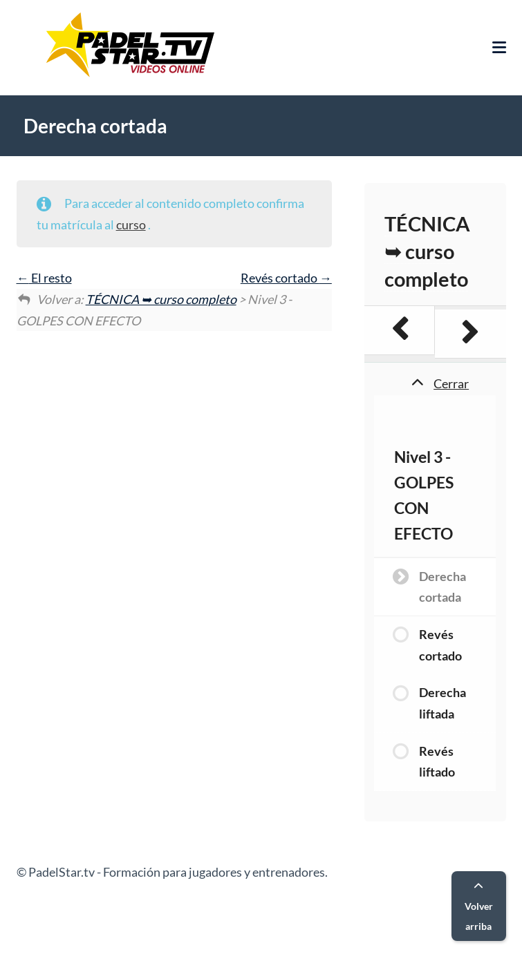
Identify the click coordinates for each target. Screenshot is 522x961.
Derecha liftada (442, 703)
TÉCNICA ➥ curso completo (161, 299)
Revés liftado (437, 761)
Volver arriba (479, 907)
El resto (44, 277)
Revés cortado (286, 277)
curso (131, 224)
